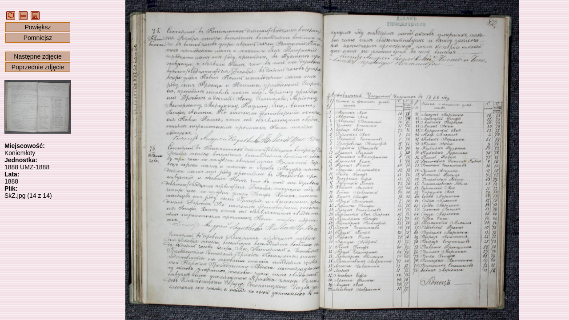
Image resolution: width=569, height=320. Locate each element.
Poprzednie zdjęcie (38, 67)
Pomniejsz (38, 37)
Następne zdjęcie (37, 56)
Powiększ (37, 27)
